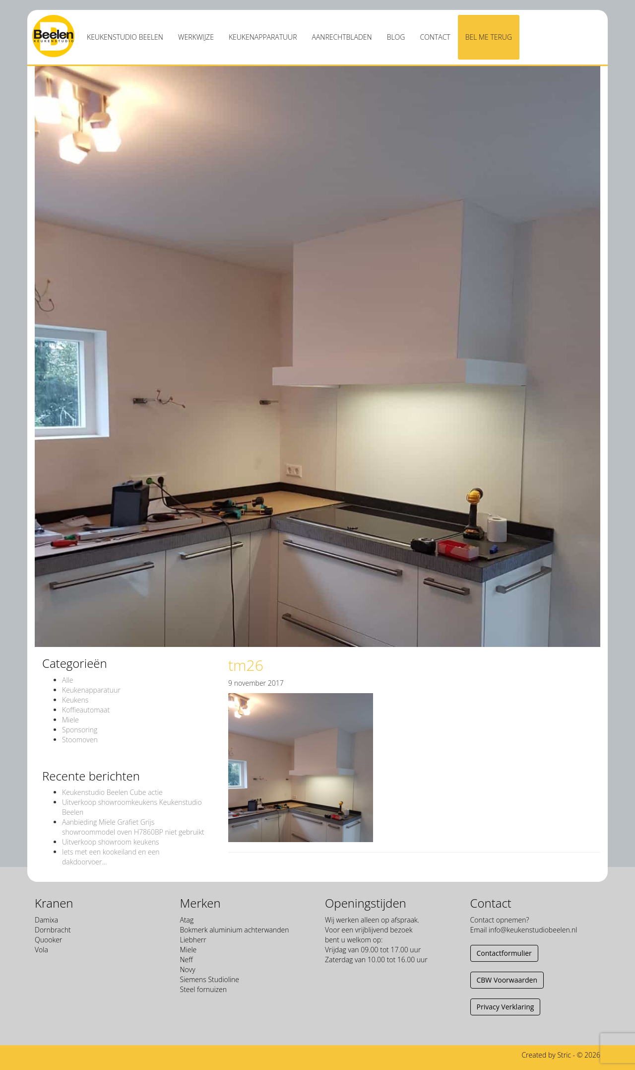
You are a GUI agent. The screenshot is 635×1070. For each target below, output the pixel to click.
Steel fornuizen (203, 989)
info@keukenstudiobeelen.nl (533, 929)
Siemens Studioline (210, 979)
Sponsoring (79, 729)
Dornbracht (53, 929)
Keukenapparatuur (263, 37)
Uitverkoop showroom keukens (110, 842)
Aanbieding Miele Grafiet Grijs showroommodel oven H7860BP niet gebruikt (133, 827)
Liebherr (193, 939)
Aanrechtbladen (342, 37)
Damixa (46, 920)
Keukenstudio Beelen (125, 37)
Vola (41, 949)
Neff (186, 959)
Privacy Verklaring (505, 1006)
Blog (396, 37)
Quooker (48, 939)
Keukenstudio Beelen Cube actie (112, 792)
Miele (70, 719)
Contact (435, 37)
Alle (67, 680)
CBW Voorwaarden (507, 980)
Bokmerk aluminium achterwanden (234, 929)
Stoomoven (80, 739)
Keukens (75, 700)
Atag (187, 920)
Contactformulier (504, 953)
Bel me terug (488, 37)
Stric (564, 1055)
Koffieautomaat (86, 709)
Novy (187, 969)
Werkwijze (196, 37)
